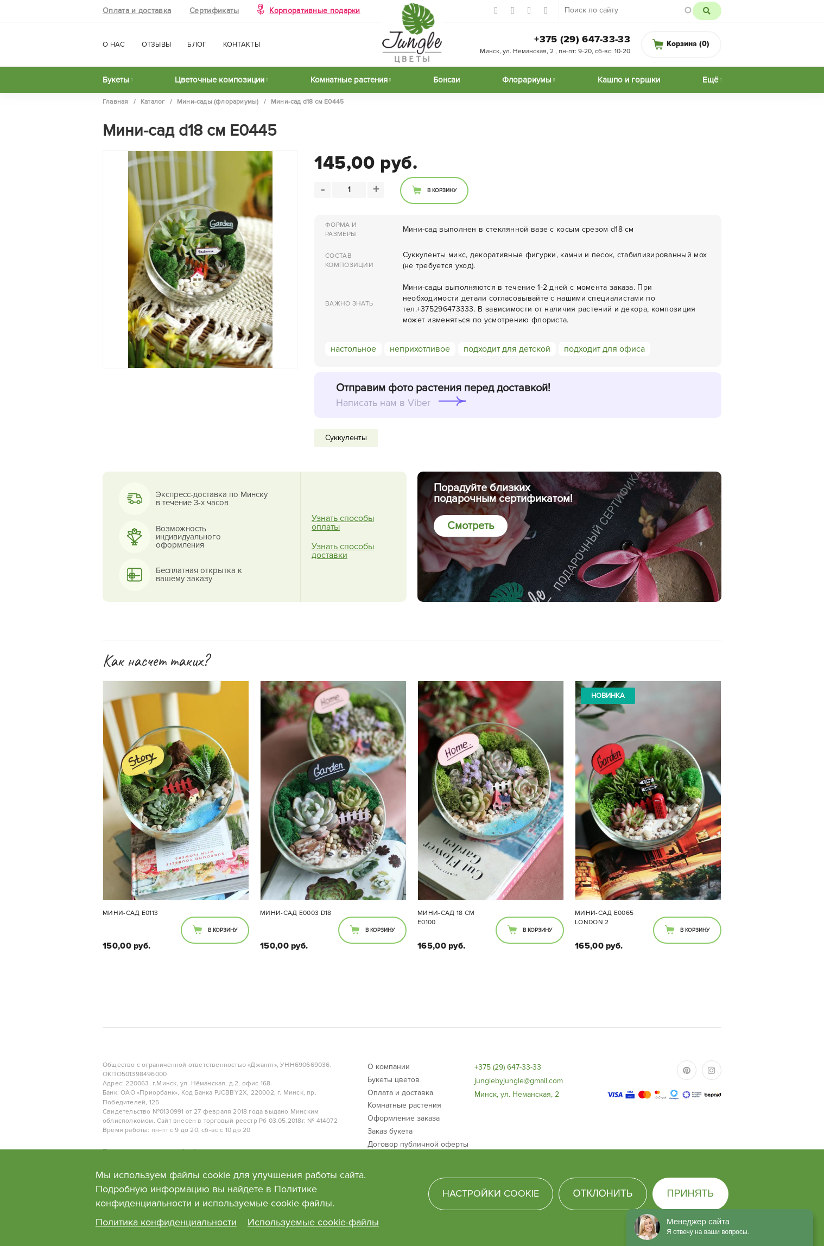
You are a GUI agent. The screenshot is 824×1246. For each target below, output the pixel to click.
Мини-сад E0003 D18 (295, 913)
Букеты (116, 80)
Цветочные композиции (219, 80)
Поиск (707, 11)
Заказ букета (390, 1131)
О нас (114, 44)
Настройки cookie (490, 1193)
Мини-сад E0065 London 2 (604, 917)
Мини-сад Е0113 (130, 913)
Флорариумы (527, 80)
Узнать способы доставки (343, 551)
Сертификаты (214, 10)
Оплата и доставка (137, 10)
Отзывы (157, 44)
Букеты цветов (393, 1079)
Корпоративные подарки (314, 10)
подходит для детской (507, 349)
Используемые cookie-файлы (313, 1222)
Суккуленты (346, 437)
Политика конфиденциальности (166, 1222)
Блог (196, 44)
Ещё (710, 80)
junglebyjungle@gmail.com (518, 1080)
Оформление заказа (403, 1118)
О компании (388, 1066)
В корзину (442, 190)
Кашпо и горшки (629, 80)
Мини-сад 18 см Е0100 (445, 917)
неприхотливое (420, 349)
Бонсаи (446, 80)
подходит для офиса (604, 349)
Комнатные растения (349, 80)
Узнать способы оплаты (343, 522)
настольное (353, 349)
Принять (690, 1193)
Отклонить (602, 1193)
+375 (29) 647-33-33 (582, 39)
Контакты (241, 44)
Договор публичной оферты (417, 1144)
